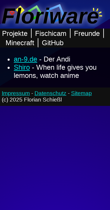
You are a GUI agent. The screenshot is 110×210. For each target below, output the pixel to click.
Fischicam (50, 33)
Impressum (16, 93)
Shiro (22, 67)
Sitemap (81, 93)
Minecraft (20, 43)
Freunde (87, 33)
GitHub (52, 43)
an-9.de (25, 59)
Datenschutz (50, 93)
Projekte (15, 33)
